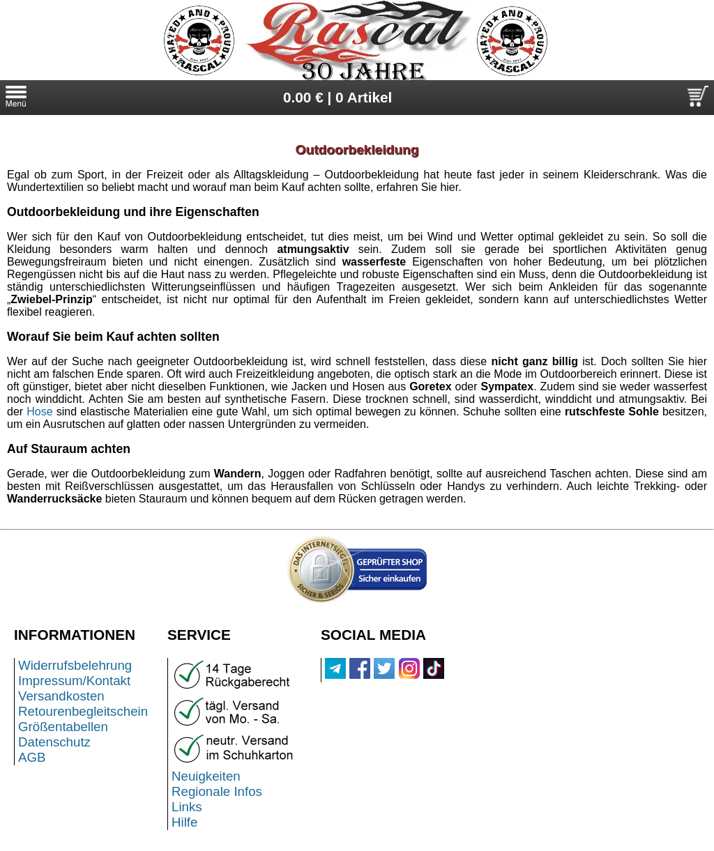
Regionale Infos (217, 791)
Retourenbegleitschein (83, 711)
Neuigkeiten (206, 776)
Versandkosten (61, 696)
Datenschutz (54, 742)
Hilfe (184, 822)
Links (187, 806)
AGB (32, 757)
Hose (39, 411)
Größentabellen (63, 726)
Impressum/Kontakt (74, 680)
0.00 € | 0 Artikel (338, 97)
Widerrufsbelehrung (75, 665)
